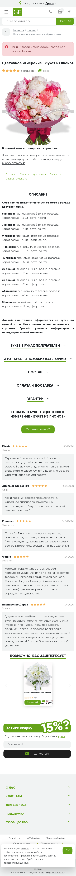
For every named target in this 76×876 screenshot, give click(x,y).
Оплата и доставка (33, 174)
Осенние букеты (23, 843)
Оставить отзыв (38, 429)
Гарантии (56, 174)
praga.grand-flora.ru (52, 873)
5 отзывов (27, 71)
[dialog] (50, 12)
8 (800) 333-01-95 (13, 163)
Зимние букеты (55, 838)
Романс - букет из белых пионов (37, 693)
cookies (25, 848)
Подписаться (37, 753)
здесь (61, 736)
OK (68, 850)
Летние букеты (49, 843)
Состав (11, 174)
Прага (51, 3)
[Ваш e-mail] (37, 744)
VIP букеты (33, 838)
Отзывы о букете (16, 178)
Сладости (13, 838)
